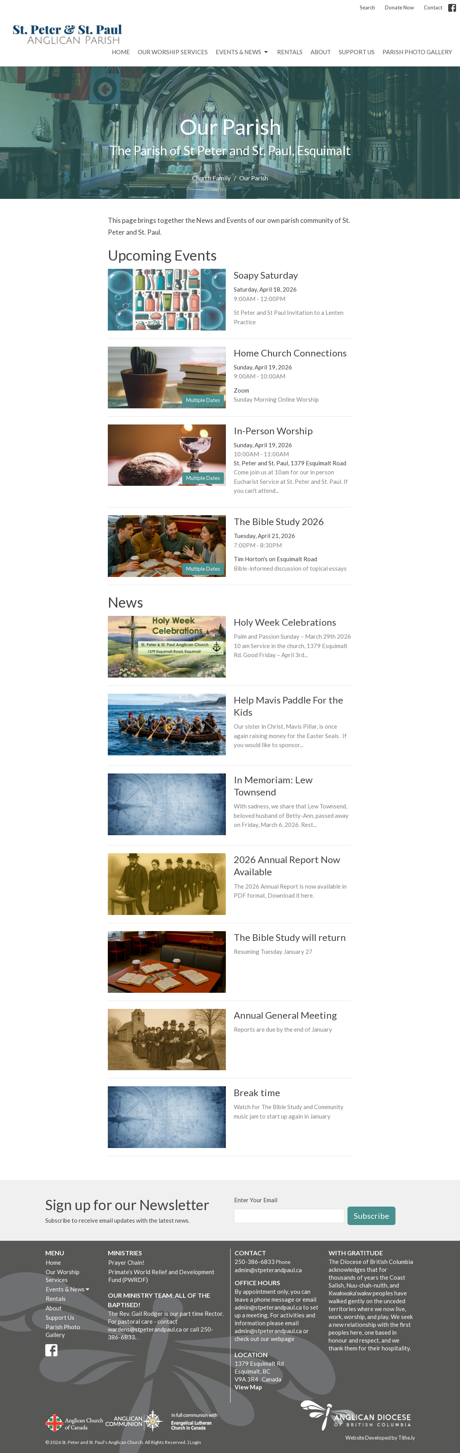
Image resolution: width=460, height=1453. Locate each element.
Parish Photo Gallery (417, 51)
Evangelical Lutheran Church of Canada (191, 1422)
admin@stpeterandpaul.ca (268, 1269)
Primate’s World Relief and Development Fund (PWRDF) (161, 1275)
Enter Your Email (255, 1199)
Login (195, 1442)
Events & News (242, 52)
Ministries (125, 1252)
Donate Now (399, 7)
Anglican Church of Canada (74, 1422)
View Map (248, 1387)
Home (121, 51)
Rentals (290, 51)
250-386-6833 (255, 1261)
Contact (433, 7)
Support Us (357, 51)
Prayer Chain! (126, 1262)
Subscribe (371, 1215)
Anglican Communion (134, 1420)
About (320, 51)
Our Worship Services (173, 51)
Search (367, 7)
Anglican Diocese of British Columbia (359, 1417)
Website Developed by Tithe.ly (380, 1438)
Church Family (211, 178)
